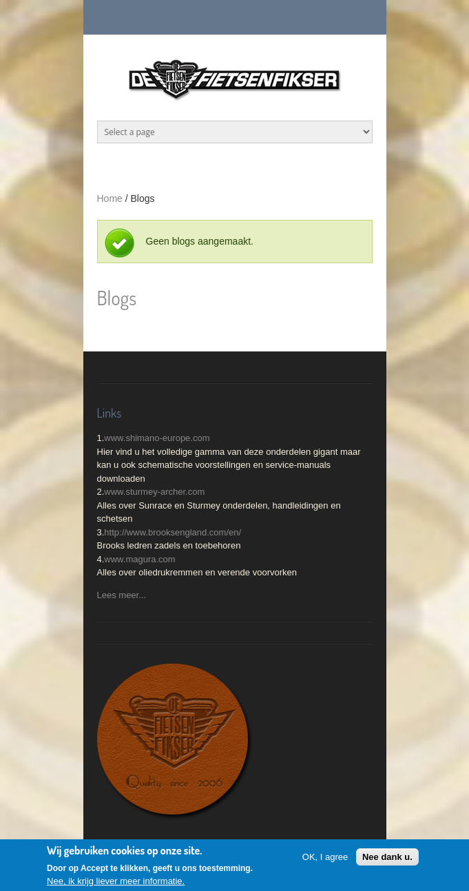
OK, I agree (325, 859)
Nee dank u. (387, 859)
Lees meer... (122, 595)
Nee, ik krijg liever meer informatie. (116, 883)
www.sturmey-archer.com (154, 492)
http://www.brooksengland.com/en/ (172, 532)
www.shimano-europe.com (156, 438)
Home (110, 198)
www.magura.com (139, 559)
